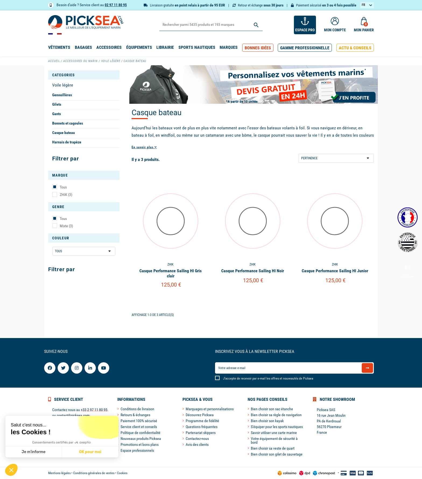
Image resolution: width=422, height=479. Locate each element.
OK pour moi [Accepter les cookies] (90, 452)
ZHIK (66, 194)
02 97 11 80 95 (116, 5)
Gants (56, 114)
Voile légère (62, 85)
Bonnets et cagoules (67, 123)
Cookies (122, 473)
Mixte (66, 226)
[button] (257, 48)
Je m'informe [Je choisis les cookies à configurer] (33, 452)
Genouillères (62, 95)
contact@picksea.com (73, 415)
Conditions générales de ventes (93, 473)
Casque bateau (63, 132)
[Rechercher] (210, 25)
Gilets (56, 104)
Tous (63, 187)
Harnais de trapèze (66, 142)
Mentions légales (59, 473)
